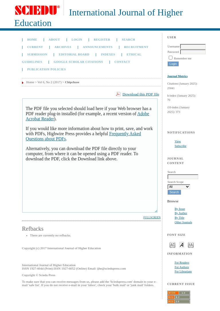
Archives (62, 47)
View (178, 141)
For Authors (182, 267)
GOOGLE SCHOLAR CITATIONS (78, 61)
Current (35, 47)
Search (128, 39)
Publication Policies (46, 69)
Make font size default (181, 244)
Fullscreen (151, 217)
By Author (181, 213)
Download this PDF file (141, 94)
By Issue (180, 208)
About (54, 39)
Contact (122, 61)
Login (77, 39)
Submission (37, 54)
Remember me (182, 58)
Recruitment (136, 47)
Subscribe (180, 145)
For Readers (182, 262)
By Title (179, 217)
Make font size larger (191, 244)
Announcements (98, 47)
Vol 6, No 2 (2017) (50, 82)
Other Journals (183, 222)
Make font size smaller (172, 244)
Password (173, 51)
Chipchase (72, 82)
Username (174, 46)
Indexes (108, 54)
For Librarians (183, 271)
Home (32, 39)
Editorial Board (74, 54)
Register (102, 39)
